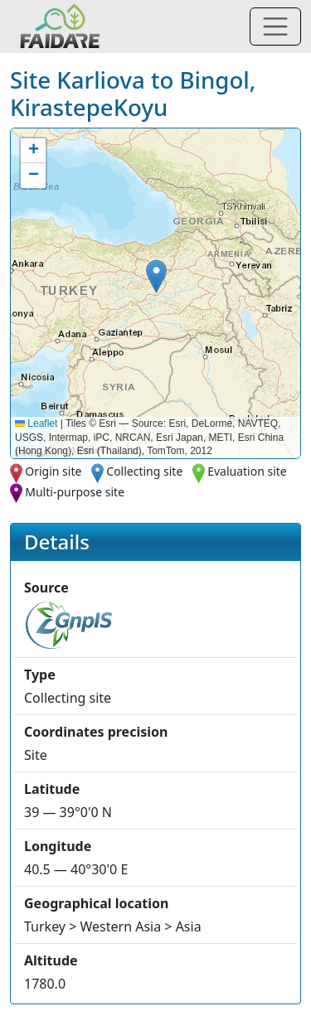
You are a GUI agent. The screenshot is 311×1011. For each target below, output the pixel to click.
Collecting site (144, 471)
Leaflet (36, 423)
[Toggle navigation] (275, 26)
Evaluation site (247, 471)
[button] (156, 276)
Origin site (53, 471)
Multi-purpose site (74, 492)
